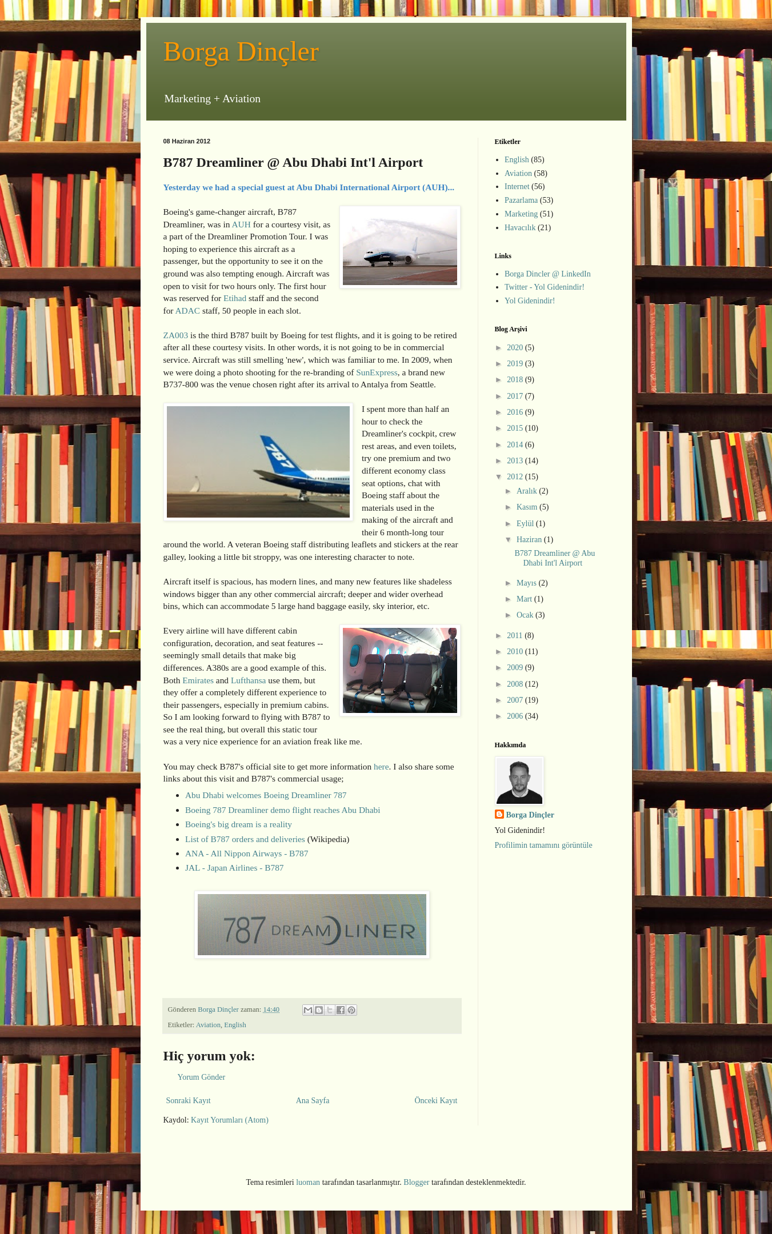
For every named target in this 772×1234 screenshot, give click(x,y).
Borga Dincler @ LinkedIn (548, 274)
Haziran (530, 539)
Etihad (234, 298)
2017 (516, 396)
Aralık (528, 491)
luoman (308, 1182)
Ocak (526, 615)
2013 (516, 460)
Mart (525, 599)
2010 (516, 651)
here (381, 766)
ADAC (187, 310)
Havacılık (520, 227)
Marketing (521, 214)
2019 (516, 363)
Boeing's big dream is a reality (238, 824)
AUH (240, 224)
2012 (516, 476)
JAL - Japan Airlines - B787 (234, 867)
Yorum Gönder (202, 1077)
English (235, 1025)
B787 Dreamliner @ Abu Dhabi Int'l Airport (554, 558)
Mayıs (528, 583)
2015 (516, 428)
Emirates (198, 680)
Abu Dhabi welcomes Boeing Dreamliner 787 (266, 795)
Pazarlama (521, 200)
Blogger (416, 1182)
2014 (516, 444)
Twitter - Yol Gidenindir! (545, 287)
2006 (516, 716)
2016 (516, 412)
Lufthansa (248, 680)
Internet (517, 186)
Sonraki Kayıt (188, 1100)
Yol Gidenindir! (530, 301)
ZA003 (176, 335)
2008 (516, 684)
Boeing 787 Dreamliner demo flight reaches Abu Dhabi (283, 810)
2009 (516, 667)
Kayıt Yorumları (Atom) (230, 1120)
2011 (516, 635)
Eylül (526, 523)
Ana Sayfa (313, 1100)
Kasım (528, 507)
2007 (516, 700)
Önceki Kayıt (435, 1100)
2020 (516, 347)
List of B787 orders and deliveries (245, 839)
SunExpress (377, 372)
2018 (516, 379)
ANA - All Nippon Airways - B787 (246, 853)
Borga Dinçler (241, 51)
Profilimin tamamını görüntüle (544, 845)
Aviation (208, 1025)
